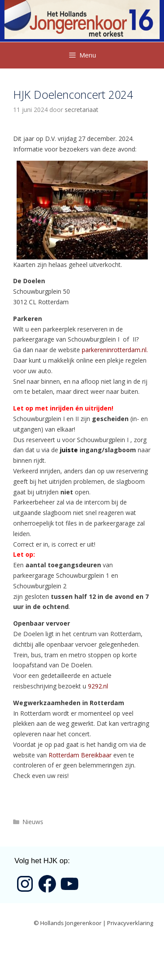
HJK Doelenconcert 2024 (73, 94)
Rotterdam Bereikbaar (80, 755)
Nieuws (32, 822)
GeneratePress (89, 954)
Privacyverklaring (130, 923)
